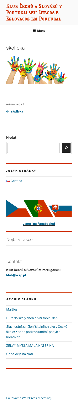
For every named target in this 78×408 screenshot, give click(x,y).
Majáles (12, 309)
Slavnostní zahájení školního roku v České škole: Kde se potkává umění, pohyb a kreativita (36, 332)
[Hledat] (66, 148)
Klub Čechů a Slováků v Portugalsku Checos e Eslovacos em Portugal (34, 12)
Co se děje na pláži (19, 354)
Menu (39, 30)
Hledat (11, 137)
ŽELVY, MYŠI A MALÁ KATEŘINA (30, 346)
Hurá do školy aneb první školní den (32, 318)
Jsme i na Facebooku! (39, 224)
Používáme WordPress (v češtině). (29, 398)
